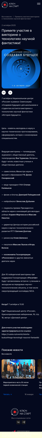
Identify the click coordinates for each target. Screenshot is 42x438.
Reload (28, 436)
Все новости (7, 17)
